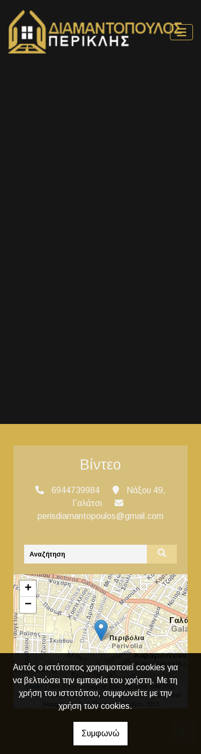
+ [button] (28, 589)
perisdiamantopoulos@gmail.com (100, 516)
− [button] (28, 605)
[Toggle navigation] (181, 32)
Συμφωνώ (100, 733)
